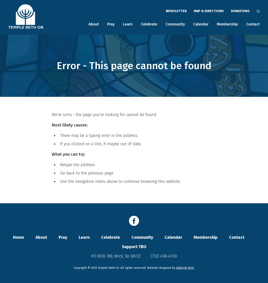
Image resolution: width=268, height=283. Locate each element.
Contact (253, 24)
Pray (111, 24)
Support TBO (134, 246)
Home (18, 237)
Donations (240, 11)
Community (175, 24)
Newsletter (176, 11)
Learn (128, 24)
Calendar (201, 24)
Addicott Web (185, 268)
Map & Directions (209, 11)
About (94, 24)
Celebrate (149, 24)
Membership (227, 24)
